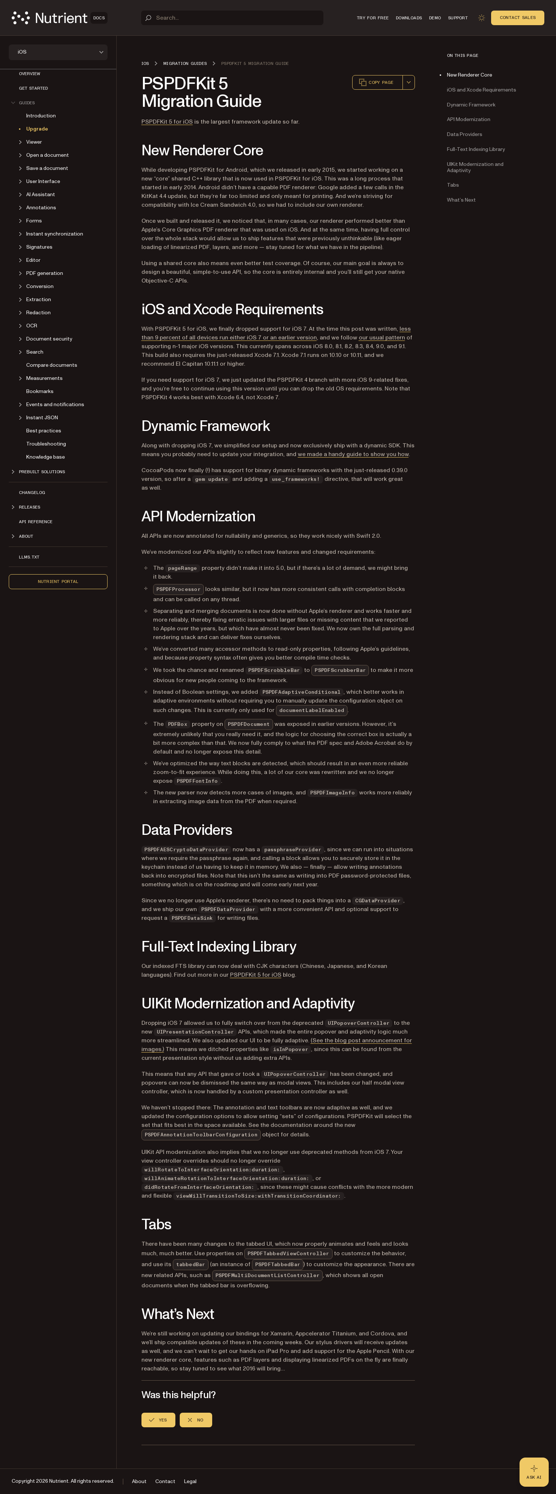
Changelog (32, 492)
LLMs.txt (29, 557)
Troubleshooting (46, 443)
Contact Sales (518, 17)
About (139, 1481)
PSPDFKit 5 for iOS (167, 122)
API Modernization (468, 119)
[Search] (232, 18)
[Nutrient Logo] (60, 17)
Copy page (375, 82)
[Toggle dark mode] (481, 18)
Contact (165, 1481)
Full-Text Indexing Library (476, 149)
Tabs (453, 185)
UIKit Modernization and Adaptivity (475, 167)
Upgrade (37, 128)
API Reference (36, 522)
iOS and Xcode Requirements (481, 89)
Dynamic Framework (471, 104)
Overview (29, 73)
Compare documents (51, 365)
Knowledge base (45, 457)
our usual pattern (382, 338)
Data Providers (464, 134)
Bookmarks (40, 391)
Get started (33, 88)
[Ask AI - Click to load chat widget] (534, 1472)
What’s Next (461, 200)
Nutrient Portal (58, 581)
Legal (190, 1481)
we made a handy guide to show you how (353, 454)
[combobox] (409, 82)
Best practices (43, 430)
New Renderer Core (469, 74)
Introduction (41, 115)
